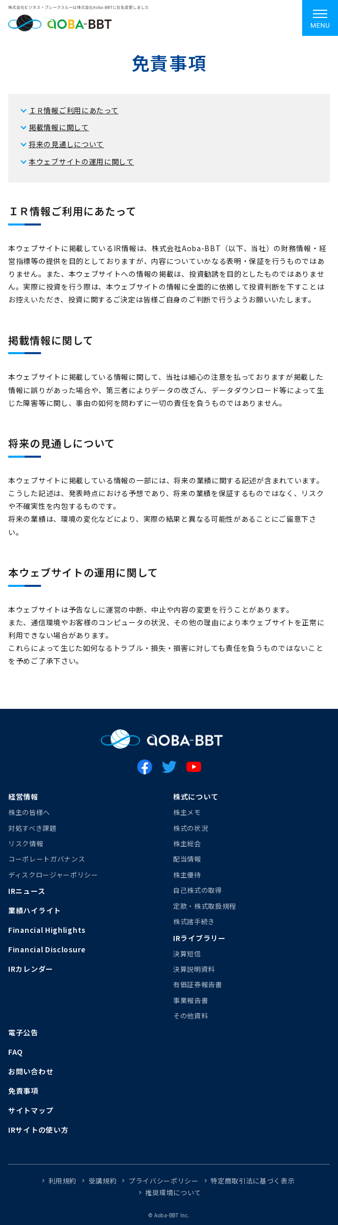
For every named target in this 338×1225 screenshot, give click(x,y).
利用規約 (63, 1181)
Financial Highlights (47, 930)
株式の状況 (190, 828)
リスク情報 (25, 843)
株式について (195, 796)
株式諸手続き (194, 921)
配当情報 (187, 859)
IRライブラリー (199, 938)
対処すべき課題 (32, 828)
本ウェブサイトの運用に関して (81, 161)
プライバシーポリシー (164, 1181)
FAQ (15, 1052)
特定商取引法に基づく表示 (252, 1181)
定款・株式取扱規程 (204, 906)
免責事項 (23, 1091)
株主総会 (187, 843)
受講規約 (103, 1181)
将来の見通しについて (66, 144)
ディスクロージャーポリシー (53, 875)
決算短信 (187, 953)
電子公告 (23, 1032)
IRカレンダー (30, 969)
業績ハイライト (34, 910)
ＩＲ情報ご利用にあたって (73, 110)
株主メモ (187, 812)
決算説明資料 (194, 969)
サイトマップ (30, 1110)
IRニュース (26, 891)
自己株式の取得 (197, 890)
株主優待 (187, 875)
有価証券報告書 (197, 984)
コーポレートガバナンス (46, 859)
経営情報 (23, 796)
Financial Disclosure (47, 949)
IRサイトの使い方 (38, 1130)
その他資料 (190, 1015)
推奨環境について (173, 1192)
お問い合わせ (30, 1071)
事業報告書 (190, 1000)
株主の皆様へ (29, 812)
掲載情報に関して (59, 127)
